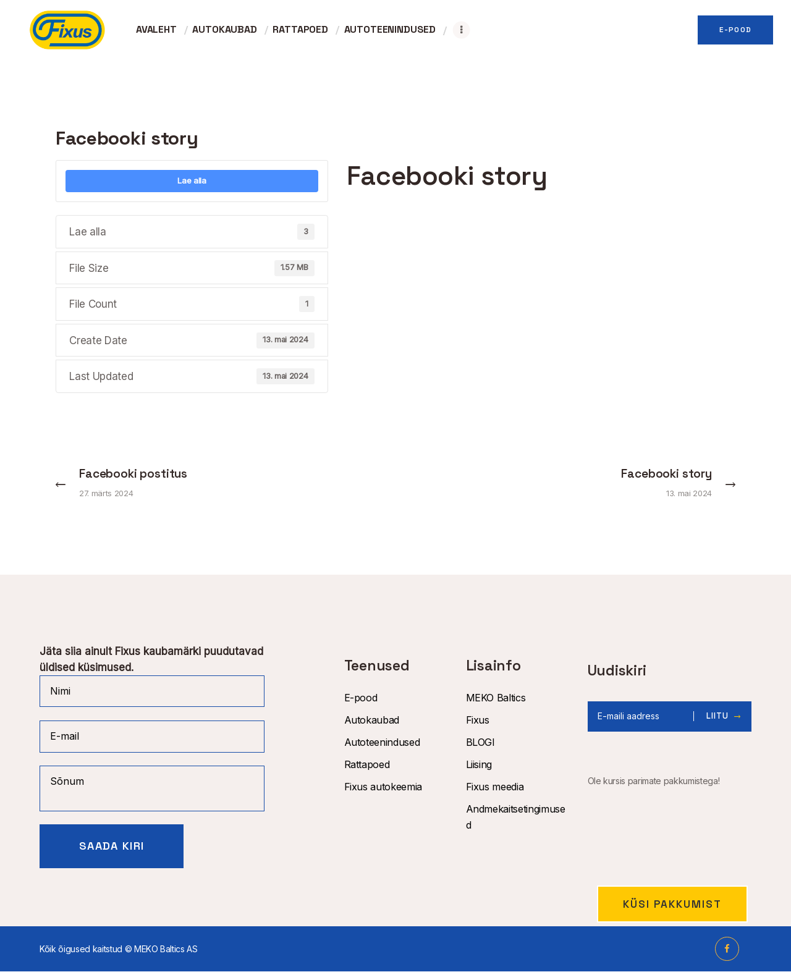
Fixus (477, 721)
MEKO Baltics (496, 698)
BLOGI (480, 743)
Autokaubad (372, 721)
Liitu (717, 717)
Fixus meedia (495, 787)
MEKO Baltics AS (166, 949)
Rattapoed (367, 765)
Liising (479, 765)
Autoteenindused (382, 743)
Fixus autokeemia (383, 787)
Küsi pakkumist (672, 904)
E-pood (361, 698)
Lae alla (191, 180)
